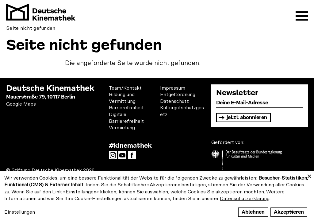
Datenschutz (174, 101)
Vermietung (122, 127)
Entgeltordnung (177, 94)
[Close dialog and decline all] (309, 175)
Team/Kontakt (125, 88)
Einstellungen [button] (19, 212)
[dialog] (157, 196)
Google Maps (21, 104)
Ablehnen (253, 212)
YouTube (123, 157)
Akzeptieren (289, 212)
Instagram (114, 157)
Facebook (133, 157)
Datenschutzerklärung (245, 198)
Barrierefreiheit (126, 107)
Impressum (172, 88)
